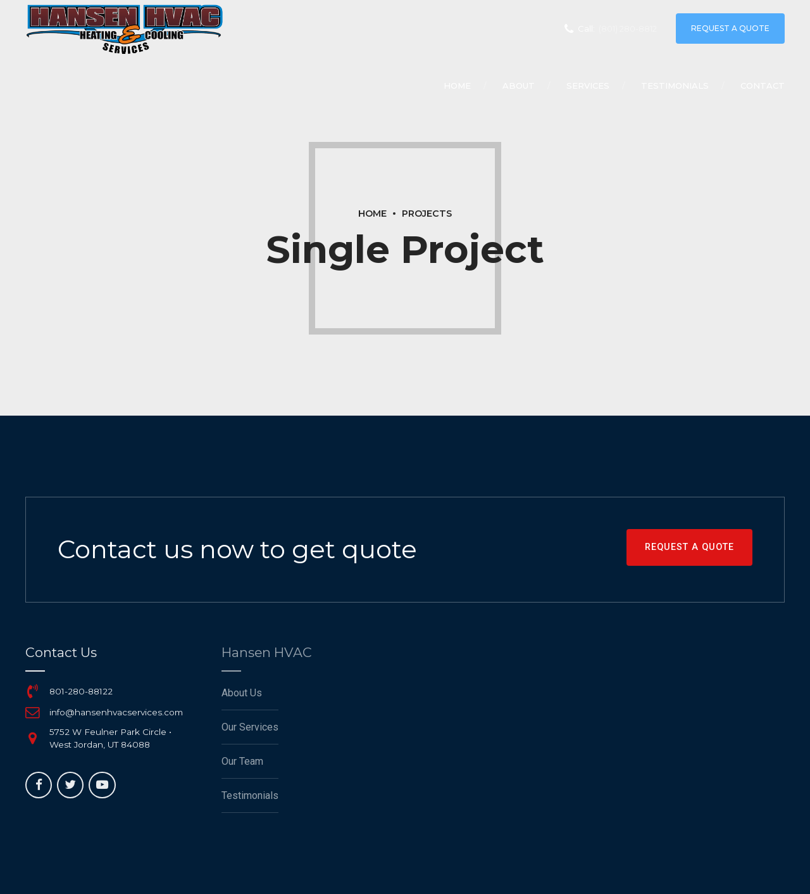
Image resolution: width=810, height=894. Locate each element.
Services (587, 85)
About (518, 85)
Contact (762, 85)
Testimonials (675, 85)
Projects (427, 213)
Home (457, 85)
